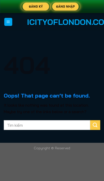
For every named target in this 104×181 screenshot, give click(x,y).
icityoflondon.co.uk (52, 22)
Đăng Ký (36, 6)
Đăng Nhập (65, 6)
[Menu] (8, 22)
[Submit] (95, 125)
